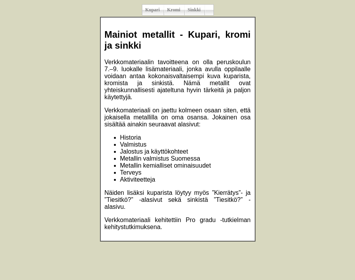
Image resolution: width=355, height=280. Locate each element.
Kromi (173, 9)
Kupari (152, 9)
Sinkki (194, 9)
